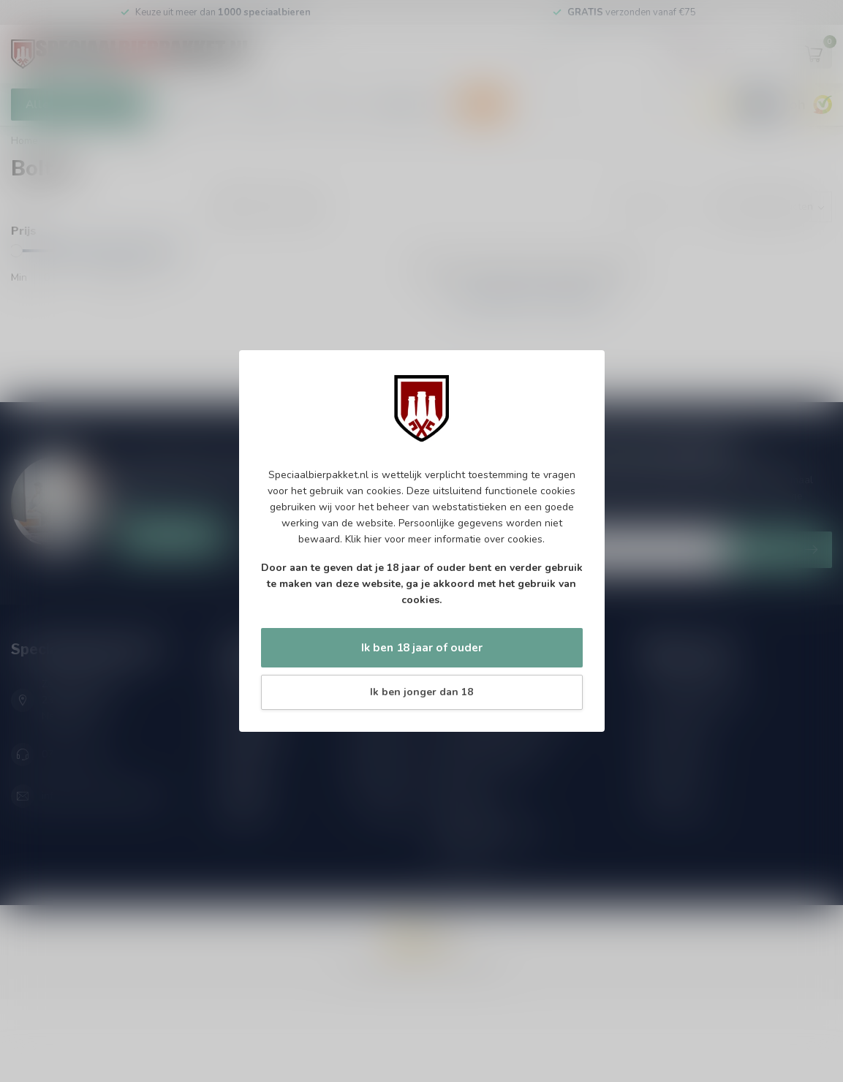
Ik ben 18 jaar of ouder (422, 647)
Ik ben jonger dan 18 (421, 692)
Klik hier (363, 539)
